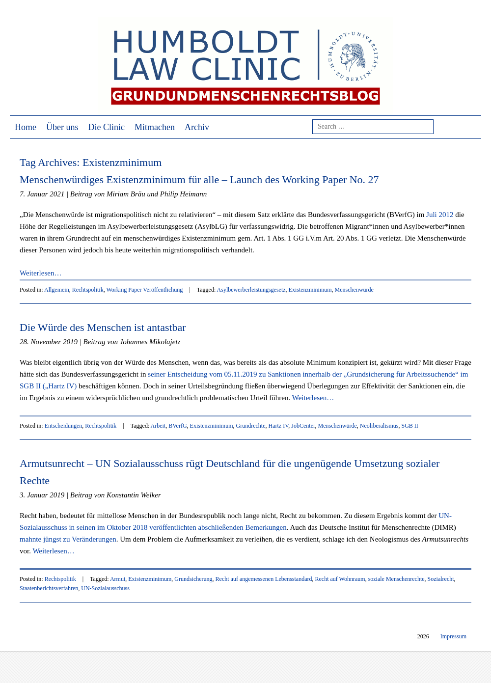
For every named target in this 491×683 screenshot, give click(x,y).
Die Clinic (106, 127)
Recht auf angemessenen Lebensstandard (264, 578)
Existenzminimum (310, 289)
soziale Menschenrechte (396, 578)
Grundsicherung (193, 578)
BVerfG (177, 425)
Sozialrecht (441, 578)
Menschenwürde (354, 289)
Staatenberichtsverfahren (49, 588)
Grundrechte (251, 425)
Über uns (62, 127)
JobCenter (303, 425)
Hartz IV (279, 425)
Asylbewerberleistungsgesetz (251, 289)
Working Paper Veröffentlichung (144, 289)
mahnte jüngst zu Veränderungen (68, 539)
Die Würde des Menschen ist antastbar (103, 327)
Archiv (197, 127)
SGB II (409, 425)
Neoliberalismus (379, 425)
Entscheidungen (63, 425)
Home (25, 127)
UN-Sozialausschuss (105, 588)
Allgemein (56, 289)
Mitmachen (155, 127)
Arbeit (158, 425)
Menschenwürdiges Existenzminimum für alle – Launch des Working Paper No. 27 (199, 179)
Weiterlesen (40, 273)
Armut (117, 578)
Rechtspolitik (88, 289)
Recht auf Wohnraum (340, 578)
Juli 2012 (439, 215)
